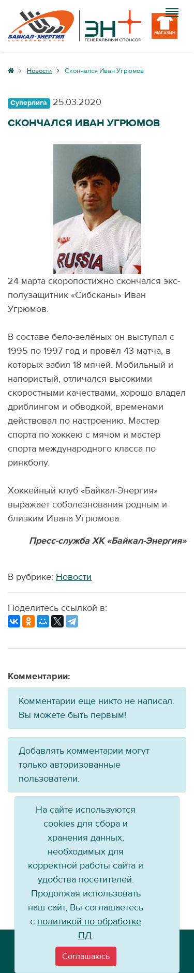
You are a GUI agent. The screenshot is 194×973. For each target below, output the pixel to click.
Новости (74, 577)
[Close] (85, 956)
